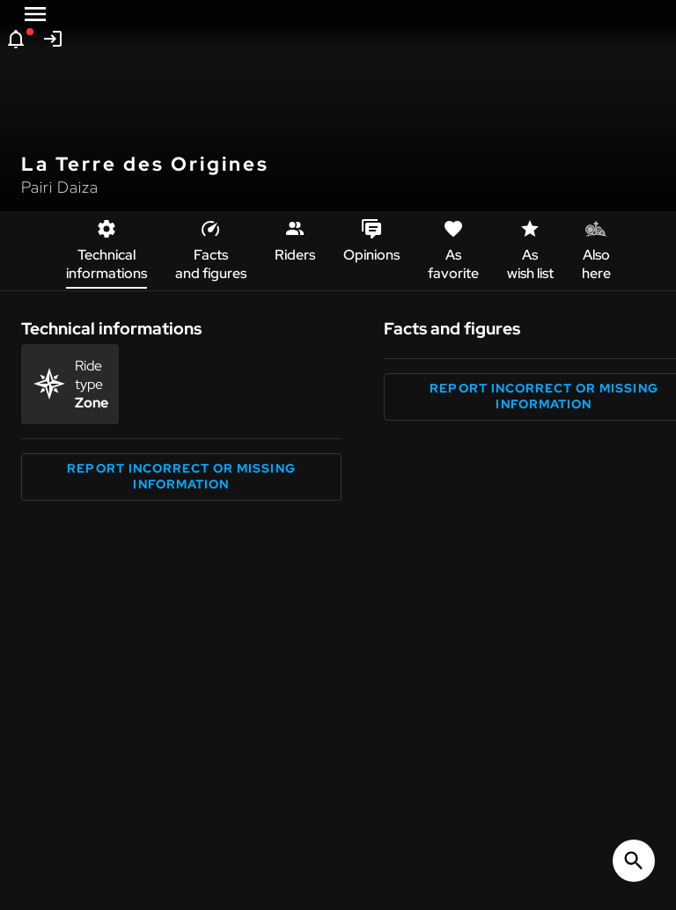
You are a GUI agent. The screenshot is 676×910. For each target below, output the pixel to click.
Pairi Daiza (60, 187)
